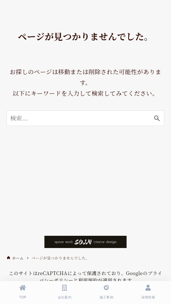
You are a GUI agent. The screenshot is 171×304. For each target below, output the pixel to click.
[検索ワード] (85, 118)
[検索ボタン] (157, 118)
